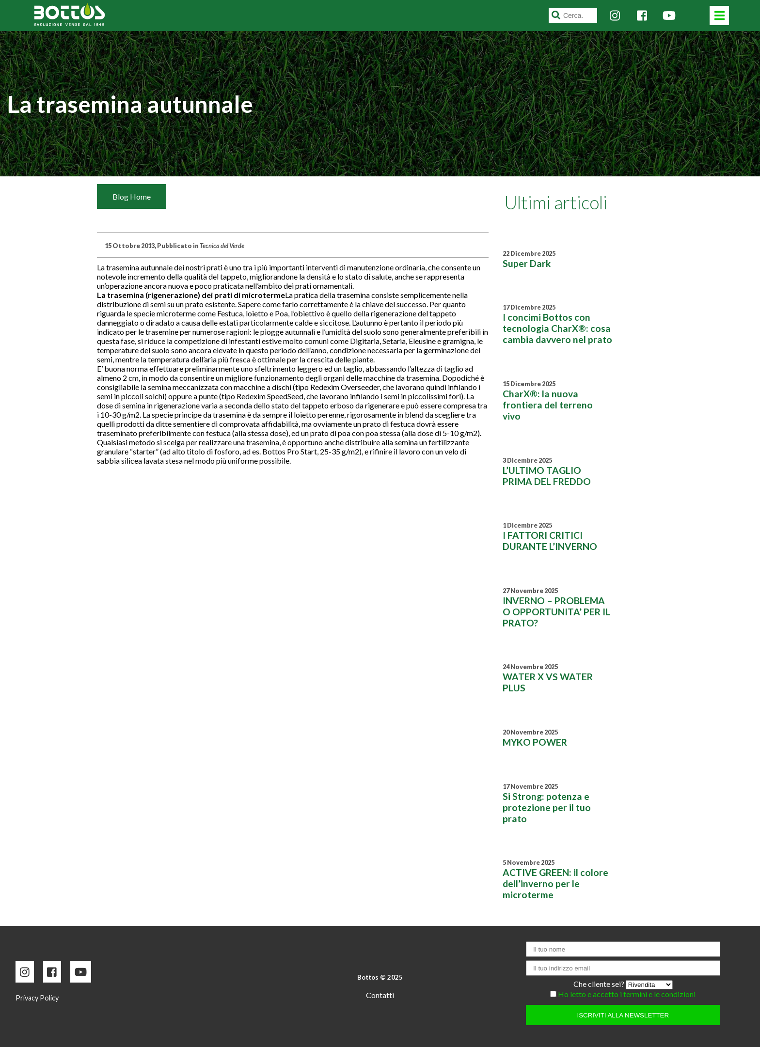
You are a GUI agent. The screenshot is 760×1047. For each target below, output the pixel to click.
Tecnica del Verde (222, 246)
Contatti (380, 995)
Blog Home (131, 196)
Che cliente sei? (599, 983)
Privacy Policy (37, 998)
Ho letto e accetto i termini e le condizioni (627, 994)
